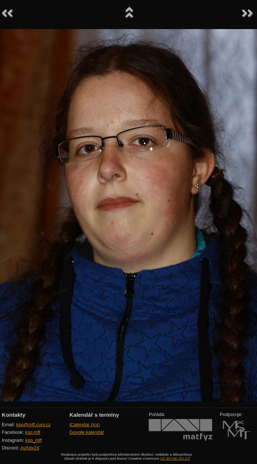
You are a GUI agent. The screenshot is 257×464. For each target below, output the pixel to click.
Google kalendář (86, 432)
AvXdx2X (29, 448)
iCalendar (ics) (84, 424)
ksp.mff (32, 432)
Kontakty (13, 415)
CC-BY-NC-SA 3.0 (175, 458)
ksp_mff (33, 440)
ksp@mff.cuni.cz (33, 424)
